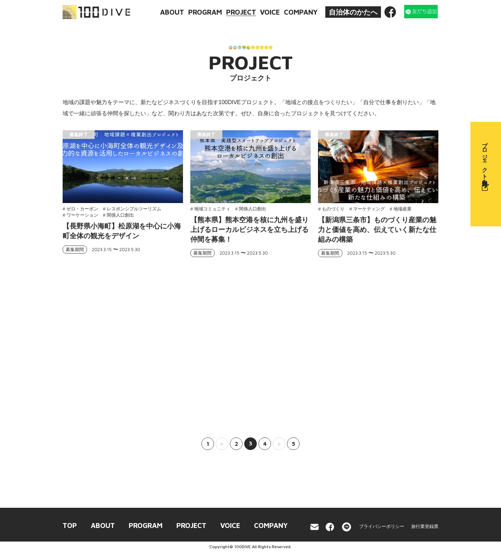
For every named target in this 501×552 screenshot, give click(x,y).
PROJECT (241, 12)
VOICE (270, 12)
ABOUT (172, 12)
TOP (70, 525)
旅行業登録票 (424, 526)
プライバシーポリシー (381, 526)
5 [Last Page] (293, 444)
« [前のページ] (222, 444)
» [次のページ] (279, 444)
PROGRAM (205, 12)
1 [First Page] (208, 444)
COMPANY (301, 12)
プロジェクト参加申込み (485, 164)
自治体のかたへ (353, 12)
